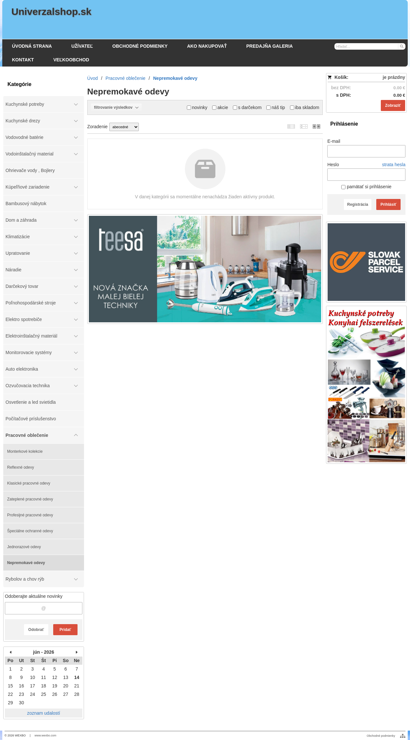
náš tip (275, 107)
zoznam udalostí (43, 713)
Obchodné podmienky (381, 735)
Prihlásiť (388, 204)
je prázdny (394, 77)
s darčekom (247, 107)
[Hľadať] (401, 46)
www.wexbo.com (45, 735)
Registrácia (357, 204)
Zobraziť (393, 105)
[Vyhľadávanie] (369, 46)
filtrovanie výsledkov (116, 107)
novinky (197, 107)
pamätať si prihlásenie (366, 186)
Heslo (333, 164)
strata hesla (393, 164)
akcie (220, 107)
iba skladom (305, 107)
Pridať (65, 629)
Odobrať (36, 629)
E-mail (333, 141)
